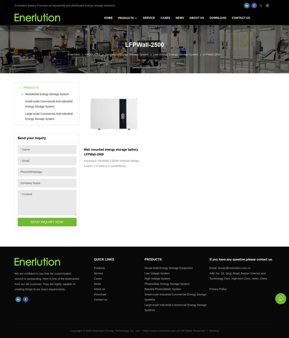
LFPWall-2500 (211, 54)
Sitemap (213, 330)
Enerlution (74, 54)
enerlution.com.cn (234, 268)
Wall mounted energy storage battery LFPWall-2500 (111, 152)
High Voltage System (157, 278)
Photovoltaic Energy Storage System (166, 283)
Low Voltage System (157, 273)
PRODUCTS (92, 54)
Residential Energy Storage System (127, 54)
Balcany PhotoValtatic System (162, 289)
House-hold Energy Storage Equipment (168, 268)
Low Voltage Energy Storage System (175, 54)
